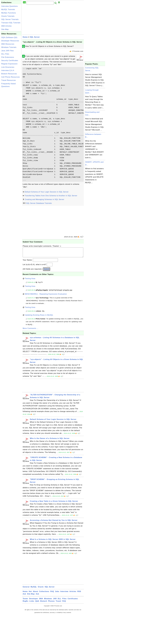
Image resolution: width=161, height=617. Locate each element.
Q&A (37, 603)
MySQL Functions (8, 13)
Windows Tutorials (8, 47)
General (26, 589)
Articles (72, 593)
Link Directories (7, 67)
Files (64, 601)
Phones (51, 603)
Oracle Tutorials (7, 16)
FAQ (52, 593)
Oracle (41, 589)
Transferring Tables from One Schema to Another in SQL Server (51, 196)
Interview (64, 593)
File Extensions (7, 57)
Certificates (73, 601)
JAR (55, 601)
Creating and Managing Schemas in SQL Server (44, 199)
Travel (58, 603)
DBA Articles (6, 26)
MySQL (34, 589)
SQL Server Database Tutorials (39, 203)
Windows (48, 601)
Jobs (57, 593)
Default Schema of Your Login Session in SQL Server (46, 192)
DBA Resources (7, 44)
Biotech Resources (9, 74)
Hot (30, 593)
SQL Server (35, 37)
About (35, 593)
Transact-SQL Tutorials (10, 23)
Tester (25, 601)
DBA (41, 601)
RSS (79, 593)
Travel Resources (8, 80)
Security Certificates (9, 60)
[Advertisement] (11, 119)
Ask (24, 596)
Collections (44, 593)
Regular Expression (9, 64)
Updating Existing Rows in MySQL (39, 317)
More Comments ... (30, 330)
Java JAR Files (7, 51)
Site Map (5, 29)
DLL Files (5, 54)
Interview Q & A (7, 70)
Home (25, 37)
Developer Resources (10, 41)
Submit (46, 271)
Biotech (43, 603)
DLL (59, 601)
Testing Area (30, 280)
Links (31, 603)
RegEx (25, 603)
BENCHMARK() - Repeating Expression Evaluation (46, 296)
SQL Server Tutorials (10, 19)
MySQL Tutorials (8, 9)
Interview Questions (9, 6)
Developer (33, 601)
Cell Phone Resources (10, 77)
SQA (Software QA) (9, 37)
